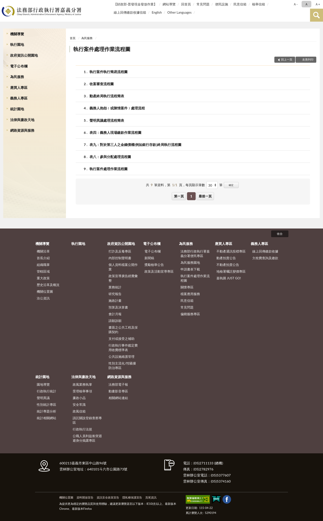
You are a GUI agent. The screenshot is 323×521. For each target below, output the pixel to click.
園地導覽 (43, 384)
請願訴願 (115, 321)
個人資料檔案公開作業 (123, 267)
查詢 (316, 15)
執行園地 (17, 44)
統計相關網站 (46, 418)
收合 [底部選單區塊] (280, 233)
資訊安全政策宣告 (108, 497)
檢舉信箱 (258, 4)
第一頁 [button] (179, 196)
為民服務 (17, 77)
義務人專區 (18, 98)
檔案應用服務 (190, 294)
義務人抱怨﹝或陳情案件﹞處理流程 (117, 107)
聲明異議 (43, 398)
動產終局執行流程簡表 (107, 95)
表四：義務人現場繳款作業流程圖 (115, 132)
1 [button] (191, 196)
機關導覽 (17, 34)
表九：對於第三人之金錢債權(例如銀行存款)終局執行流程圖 (135, 144)
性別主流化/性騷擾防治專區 (122, 365)
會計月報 (115, 314)
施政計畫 (115, 300)
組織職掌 (43, 265)
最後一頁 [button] (205, 196)
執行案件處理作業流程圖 (101, 49)
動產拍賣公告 (226, 258)
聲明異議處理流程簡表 (107, 120)
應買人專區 (18, 87)
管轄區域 (43, 271)
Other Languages (179, 12)
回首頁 (186, 4)
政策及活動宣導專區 (159, 271)
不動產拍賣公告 (227, 265)
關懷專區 (187, 287)
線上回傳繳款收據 (265, 251)
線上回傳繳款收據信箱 (130, 12)
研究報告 (115, 294)
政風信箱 (79, 411)
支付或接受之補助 (121, 338)
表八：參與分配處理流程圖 (110, 156)
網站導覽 (169, 4)
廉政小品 (79, 398)
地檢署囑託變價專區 (231, 271)
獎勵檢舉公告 (154, 265)
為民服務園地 (190, 262)
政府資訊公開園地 (24, 55)
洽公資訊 (43, 298)
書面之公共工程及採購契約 (123, 329)
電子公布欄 (18, 66)
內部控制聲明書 (120, 258)
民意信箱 (239, 4)
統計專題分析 (46, 411)
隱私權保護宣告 (132, 497)
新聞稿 (149, 258)
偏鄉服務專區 (190, 314)
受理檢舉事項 (82, 391)
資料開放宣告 (85, 497)
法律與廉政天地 (22, 120)
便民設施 (221, 4)
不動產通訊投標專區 (231, 251)
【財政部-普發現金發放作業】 (135, 4)
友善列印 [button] (307, 59)
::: (4, 4)
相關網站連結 (118, 398)
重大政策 (43, 278)
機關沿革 (43, 251)
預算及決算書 (118, 307)
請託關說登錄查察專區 (87, 420)
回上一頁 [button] (286, 59)
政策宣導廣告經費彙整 (123, 278)
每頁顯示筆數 (195, 185)
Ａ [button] (306, 4)
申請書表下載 (190, 269)
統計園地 (17, 109)
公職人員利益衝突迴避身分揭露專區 (87, 438)
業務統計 (115, 287)
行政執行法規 (82, 429)
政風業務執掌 (82, 384)
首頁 (72, 38)
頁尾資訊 (151, 497)
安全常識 (79, 404)
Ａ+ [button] (317, 4)
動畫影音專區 (118, 391)
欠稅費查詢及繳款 (265, 258)
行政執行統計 (46, 391)
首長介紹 (43, 258)
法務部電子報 (118, 384)
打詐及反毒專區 (120, 251)
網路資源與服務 (22, 130)
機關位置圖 (45, 291)
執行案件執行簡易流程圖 (109, 71)
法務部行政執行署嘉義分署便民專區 (195, 253)
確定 (231, 185)
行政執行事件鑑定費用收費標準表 (123, 347)
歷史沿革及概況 (48, 285)
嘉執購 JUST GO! (228, 278)
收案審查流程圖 (102, 83)
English (157, 12)
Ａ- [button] (295, 4)
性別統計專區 (46, 404)
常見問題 (203, 4)
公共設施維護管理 (121, 356)
